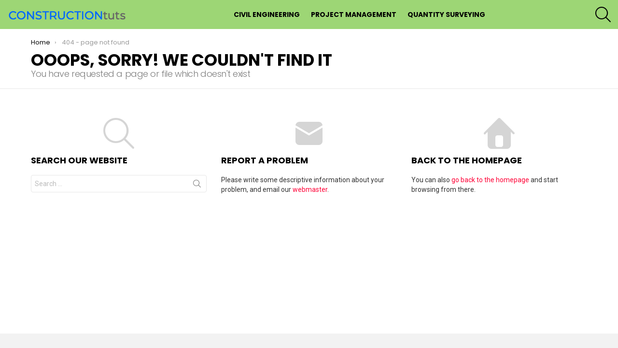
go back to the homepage (490, 180)
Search (197, 185)
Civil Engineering (267, 14)
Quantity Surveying (446, 14)
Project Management (353, 14)
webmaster (310, 189)
